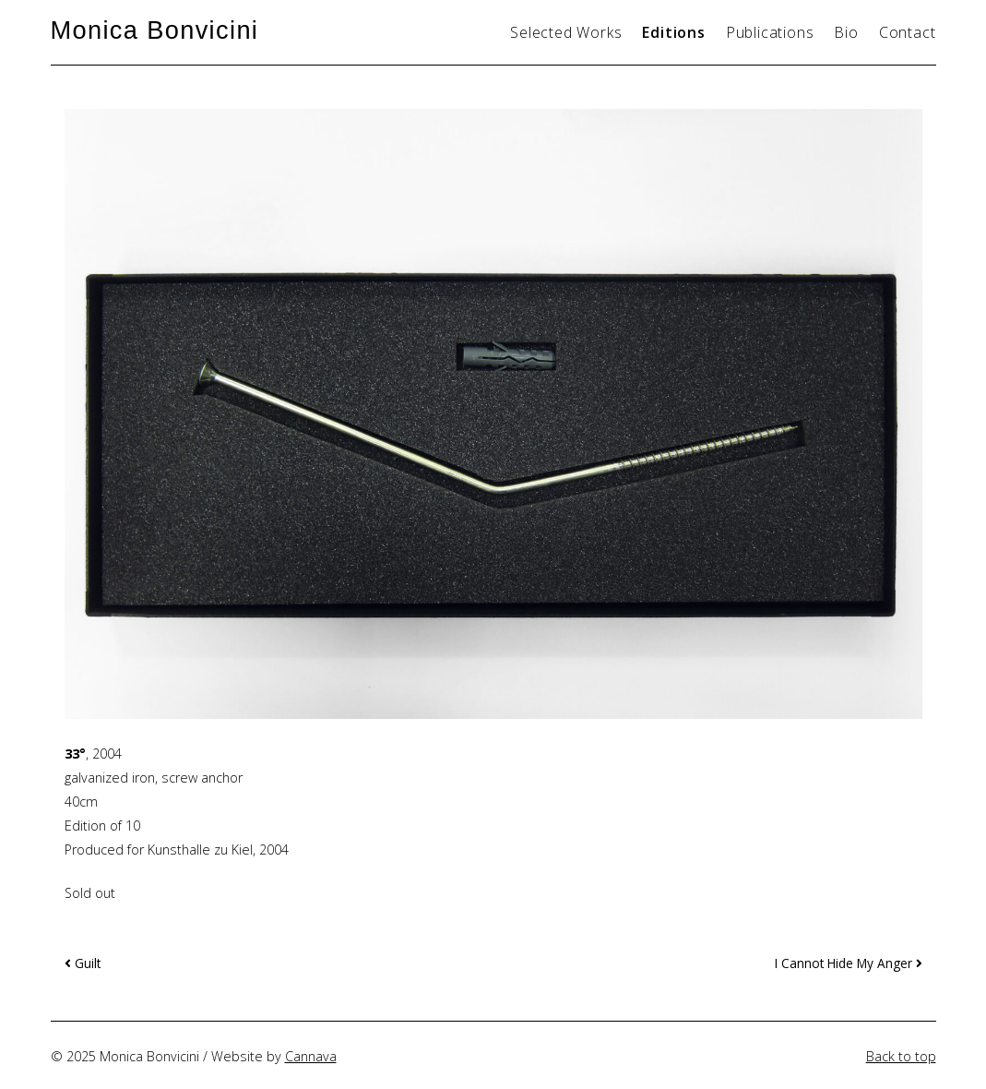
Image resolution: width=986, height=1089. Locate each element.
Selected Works (566, 32)
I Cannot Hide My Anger (848, 963)
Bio (846, 32)
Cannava (311, 1056)
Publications (770, 32)
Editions (673, 32)
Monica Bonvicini (155, 30)
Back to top (901, 1056)
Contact (907, 32)
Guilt (83, 963)
